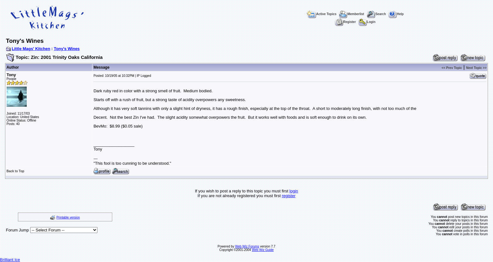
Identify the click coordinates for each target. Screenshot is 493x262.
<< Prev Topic (452, 68)
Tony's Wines (67, 48)
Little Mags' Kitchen (31, 48)
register (288, 195)
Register (345, 22)
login (294, 191)
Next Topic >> (476, 68)
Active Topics (321, 14)
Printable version (68, 217)
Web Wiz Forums (247, 246)
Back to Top (15, 171)
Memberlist (351, 14)
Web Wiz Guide (263, 250)
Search (376, 14)
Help (396, 14)
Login (366, 22)
